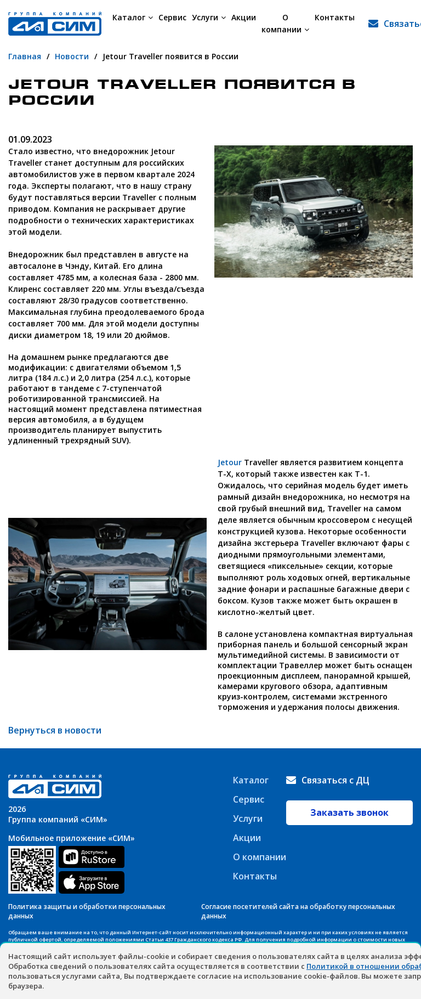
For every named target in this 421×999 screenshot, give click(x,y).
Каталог (132, 17)
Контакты (335, 17)
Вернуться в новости (54, 730)
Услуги (209, 17)
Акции (243, 17)
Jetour (230, 462)
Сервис (172, 17)
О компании (285, 23)
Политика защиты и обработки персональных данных (87, 911)
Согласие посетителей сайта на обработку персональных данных (298, 911)
